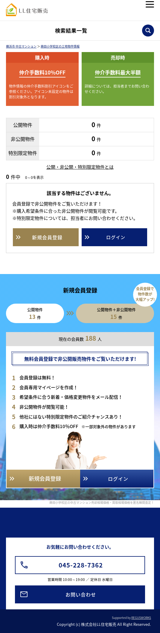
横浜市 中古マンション (21, 46)
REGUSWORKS (141, 617)
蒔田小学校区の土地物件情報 (60, 46)
